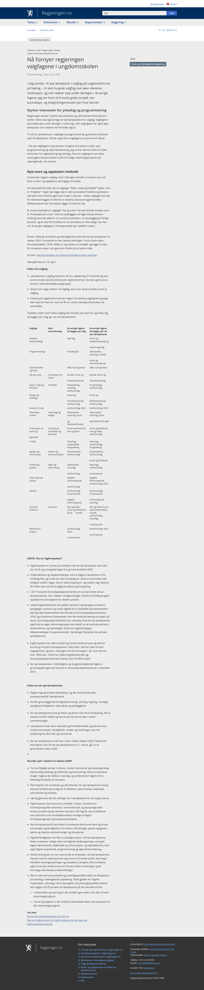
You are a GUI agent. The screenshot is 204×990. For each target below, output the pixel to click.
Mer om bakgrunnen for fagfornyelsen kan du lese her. (57, 920)
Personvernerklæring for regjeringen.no (101, 956)
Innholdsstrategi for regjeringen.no (98, 953)
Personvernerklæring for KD (143, 973)
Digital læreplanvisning (39, 924)
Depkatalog (148, 967)
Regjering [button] (117, 22)
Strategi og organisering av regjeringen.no (102, 949)
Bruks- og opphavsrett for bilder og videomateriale (98, 969)
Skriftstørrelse (157, 4)
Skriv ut (173, 30)
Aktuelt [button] (72, 22)
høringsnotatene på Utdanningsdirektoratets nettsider (67, 255)
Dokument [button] (51, 22)
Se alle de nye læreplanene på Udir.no (48, 916)
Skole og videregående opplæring (148, 64)
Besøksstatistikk (89, 973)
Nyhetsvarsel (87, 977)
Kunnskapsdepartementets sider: (159, 944)
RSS (82, 980)
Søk (171, 13)
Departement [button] (94, 22)
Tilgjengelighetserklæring (93, 963)
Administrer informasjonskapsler (97, 960)
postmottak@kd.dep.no (148, 963)
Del (163, 30)
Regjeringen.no (54, 13)
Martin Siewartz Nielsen (155, 955)
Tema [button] (31, 22)
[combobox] (134, 13)
